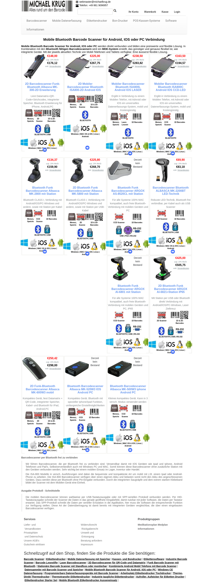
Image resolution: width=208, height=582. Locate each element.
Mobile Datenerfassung (66, 20)
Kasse (165, 11)
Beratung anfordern (91, 540)
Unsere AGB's (31, 540)
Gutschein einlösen (34, 544)
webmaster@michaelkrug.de (95, 1)
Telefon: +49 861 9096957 (92, 5)
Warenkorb (150, 11)
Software (171, 20)
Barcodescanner (37, 20)
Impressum (87, 544)
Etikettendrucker (97, 20)
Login (177, 11)
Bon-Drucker (120, 20)
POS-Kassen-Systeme (146, 20)
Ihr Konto (133, 11)
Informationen (35, 29)
